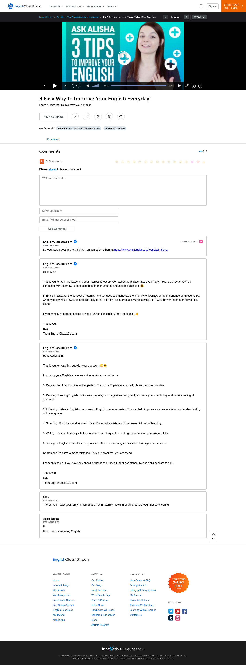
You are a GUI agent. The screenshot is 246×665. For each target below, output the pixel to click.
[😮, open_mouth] (186, 162)
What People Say (100, 595)
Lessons (55, 6)
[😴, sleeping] (180, 162)
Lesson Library (45, 17)
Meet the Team (99, 590)
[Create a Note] (98, 116)
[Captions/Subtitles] (180, 86)
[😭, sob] (169, 162)
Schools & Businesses (103, 615)
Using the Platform (139, 600)
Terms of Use (180, 656)
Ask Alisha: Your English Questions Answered (77, 17)
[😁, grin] (128, 162)
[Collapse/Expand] (123, 151)
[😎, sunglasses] (140, 162)
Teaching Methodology (142, 605)
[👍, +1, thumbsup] (204, 162)
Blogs (94, 620)
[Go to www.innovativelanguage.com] (123, 648)
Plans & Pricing (99, 600)
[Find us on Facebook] (184, 611)
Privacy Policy (163, 656)
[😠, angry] (146, 162)
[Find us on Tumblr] (171, 618)
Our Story (96, 585)
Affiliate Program (100, 624)
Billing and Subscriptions (143, 590)
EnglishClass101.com (144, 656)
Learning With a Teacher (143, 610)
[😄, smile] (117, 162)
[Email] (78, 219)
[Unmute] (88, 86)
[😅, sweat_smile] (157, 162)
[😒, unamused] (134, 162)
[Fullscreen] (187, 86)
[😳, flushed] (122, 162)
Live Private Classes (64, 600)
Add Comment (57, 228)
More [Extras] (110, 6)
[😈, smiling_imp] (192, 162)
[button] (201, 6)
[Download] (194, 86)
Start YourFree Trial (234, 6)
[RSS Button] (41, 161)
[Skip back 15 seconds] (44, 86)
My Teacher (94, 6)
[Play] (55, 86)
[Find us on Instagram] (177, 618)
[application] (123, 56)
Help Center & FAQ (140, 580)
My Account (136, 595)
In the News (97, 605)
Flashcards (59, 590)
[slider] (95, 86)
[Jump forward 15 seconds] (66, 86)
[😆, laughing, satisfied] (151, 162)
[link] (186, 17)
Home (56, 580)
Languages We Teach (102, 610)
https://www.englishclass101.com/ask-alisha (140, 249)
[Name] (78, 211)
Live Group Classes (63, 605)
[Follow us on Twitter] (171, 611)
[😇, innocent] (175, 162)
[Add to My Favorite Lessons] (86, 116)
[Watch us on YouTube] (177, 611)
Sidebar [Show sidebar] (201, 17)
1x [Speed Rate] (76, 86)
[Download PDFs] (109, 116)
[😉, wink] (163, 162)
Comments (53, 139)
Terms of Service (158, 659)
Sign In (213, 6)
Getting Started (138, 585)
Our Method (97, 580)
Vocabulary (73, 6)
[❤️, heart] (198, 162)
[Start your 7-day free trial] (178, 583)
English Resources (63, 610)
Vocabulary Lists (61, 595)
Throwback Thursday (115, 128)
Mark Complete (54, 116)
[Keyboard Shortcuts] (200, 86)
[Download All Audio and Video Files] (121, 116)
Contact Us (136, 615)
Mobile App (59, 620)
